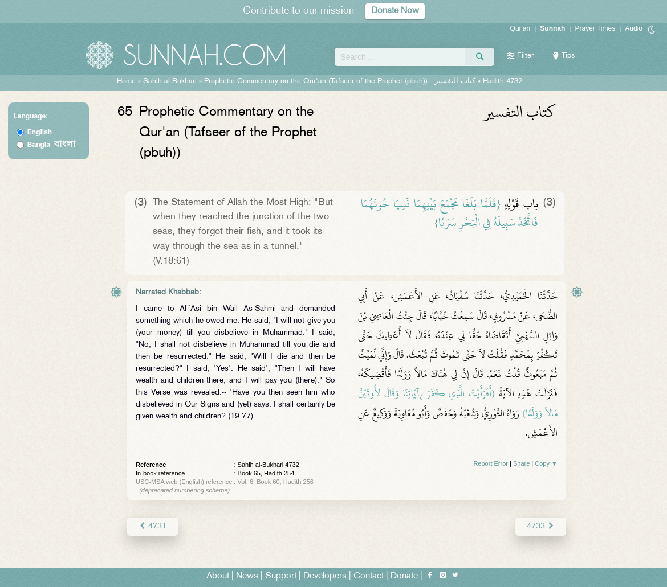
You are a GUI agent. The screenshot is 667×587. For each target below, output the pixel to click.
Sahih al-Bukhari (170, 81)
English (39, 132)
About (217, 576)
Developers (325, 576)
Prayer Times (595, 28)
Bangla (51, 145)
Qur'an (520, 28)
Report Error (490, 463)
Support (280, 576)
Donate (404, 576)
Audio (633, 28)
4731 (152, 526)
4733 (541, 526)
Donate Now (395, 11)
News (247, 576)
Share (521, 463)
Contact (368, 576)
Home (126, 81)
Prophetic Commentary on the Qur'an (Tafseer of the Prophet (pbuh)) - (341, 81)
